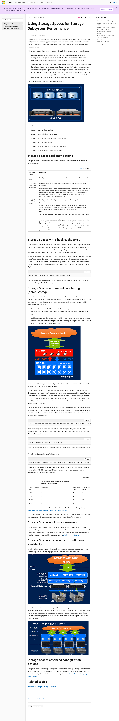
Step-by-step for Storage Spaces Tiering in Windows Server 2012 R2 (49, 510)
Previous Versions (39, 17)
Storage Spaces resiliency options (106, 21)
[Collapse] (23, 16)
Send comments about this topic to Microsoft (42, 699)
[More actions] (89, 17)
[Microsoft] (3, 2)
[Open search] (110, 2)
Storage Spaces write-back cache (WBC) (106, 24)
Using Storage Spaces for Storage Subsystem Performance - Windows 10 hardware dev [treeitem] (13, 26)
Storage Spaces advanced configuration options (104, 40)
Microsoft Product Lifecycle (53, 8)
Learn (29, 17)
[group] (59, 424)
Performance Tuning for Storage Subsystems (42, 687)
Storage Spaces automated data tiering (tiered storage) (106, 28)
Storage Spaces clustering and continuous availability (105, 36)
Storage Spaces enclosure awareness (104, 32)
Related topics (101, 44)
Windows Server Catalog (71, 535)
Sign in (115, 2)
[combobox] (12, 19)
